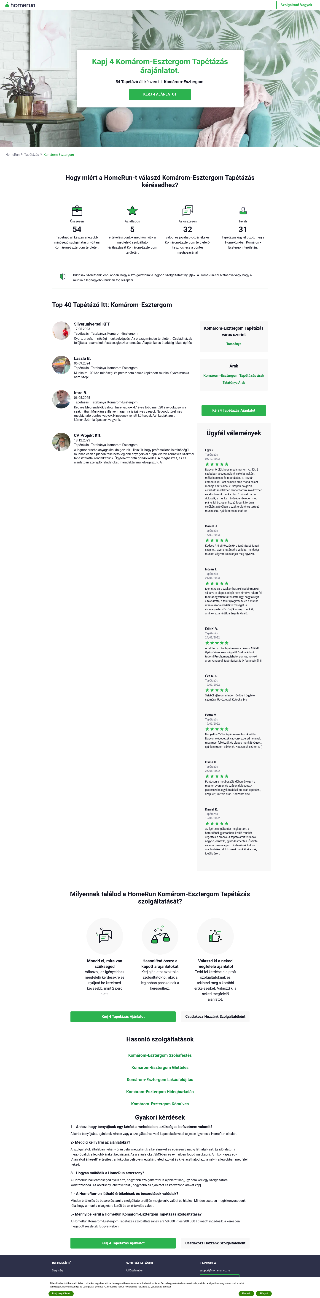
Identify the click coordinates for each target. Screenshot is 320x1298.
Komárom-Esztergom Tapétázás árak (233, 375)
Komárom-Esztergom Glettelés (160, 1067)
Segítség (57, 1270)
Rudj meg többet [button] (61, 1293)
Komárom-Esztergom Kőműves (160, 1104)
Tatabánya (233, 344)
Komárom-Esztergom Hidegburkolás (160, 1092)
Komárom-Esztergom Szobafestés (160, 1055)
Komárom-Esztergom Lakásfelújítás (160, 1079)
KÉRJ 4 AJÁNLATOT (160, 94)
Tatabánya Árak (234, 382)
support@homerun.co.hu (215, 1270)
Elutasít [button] (246, 1293)
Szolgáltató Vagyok (296, 5)
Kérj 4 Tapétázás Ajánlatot (233, 410)
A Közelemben (134, 1270)
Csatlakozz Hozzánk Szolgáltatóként (215, 1016)
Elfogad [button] (264, 1293)
